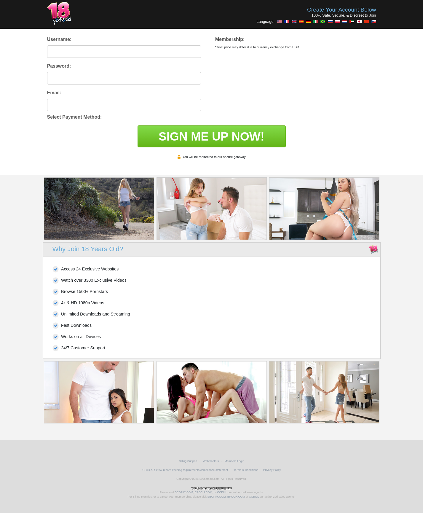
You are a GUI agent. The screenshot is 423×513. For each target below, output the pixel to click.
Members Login (234, 461)
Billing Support (188, 461)
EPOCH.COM (203, 492)
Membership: (230, 39)
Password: (59, 65)
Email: (54, 92)
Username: (59, 39)
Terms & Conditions (246, 469)
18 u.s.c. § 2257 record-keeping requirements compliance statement (185, 469)
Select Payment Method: (74, 117)
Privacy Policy (272, 469)
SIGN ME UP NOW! (211, 136)
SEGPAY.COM (184, 492)
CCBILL (222, 492)
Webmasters (211, 461)
